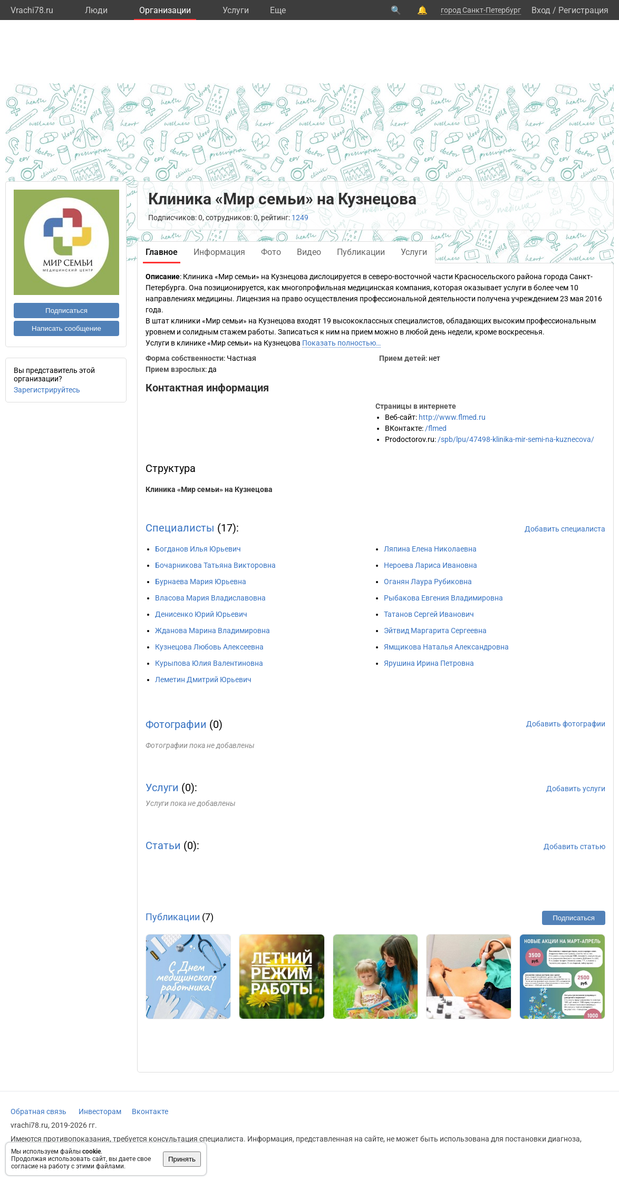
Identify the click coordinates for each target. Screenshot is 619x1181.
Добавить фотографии (565, 724)
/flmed (436, 428)
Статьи (163, 845)
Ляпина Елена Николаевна (430, 549)
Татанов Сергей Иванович (429, 614)
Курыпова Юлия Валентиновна (209, 663)
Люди (96, 10)
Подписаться (66, 310)
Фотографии (176, 724)
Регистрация (583, 10)
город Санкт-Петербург (481, 10)
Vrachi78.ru (32, 10)
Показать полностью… (341, 343)
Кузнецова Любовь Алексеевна (209, 647)
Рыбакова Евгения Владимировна (443, 598)
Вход (540, 10)
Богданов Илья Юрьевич (198, 549)
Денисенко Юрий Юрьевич (201, 614)
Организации (165, 10)
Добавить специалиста (565, 529)
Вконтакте (150, 1111)
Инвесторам (100, 1111)
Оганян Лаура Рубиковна (428, 581)
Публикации (173, 916)
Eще (278, 10)
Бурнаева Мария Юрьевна (200, 581)
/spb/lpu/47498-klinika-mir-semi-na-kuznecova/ (516, 439)
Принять (182, 1159)
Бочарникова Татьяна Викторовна (215, 565)
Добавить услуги (575, 788)
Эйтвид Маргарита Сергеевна (435, 630)
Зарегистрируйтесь (47, 390)
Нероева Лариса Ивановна (430, 565)
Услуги (236, 10)
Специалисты (180, 527)
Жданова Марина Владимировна (212, 630)
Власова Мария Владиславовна (210, 598)
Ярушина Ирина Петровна (429, 663)
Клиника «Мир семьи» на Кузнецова (209, 489)
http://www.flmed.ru (452, 417)
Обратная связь (38, 1111)
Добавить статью (574, 846)
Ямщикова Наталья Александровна (446, 647)
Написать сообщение (66, 328)
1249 (300, 217)
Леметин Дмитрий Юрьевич (203, 679)
